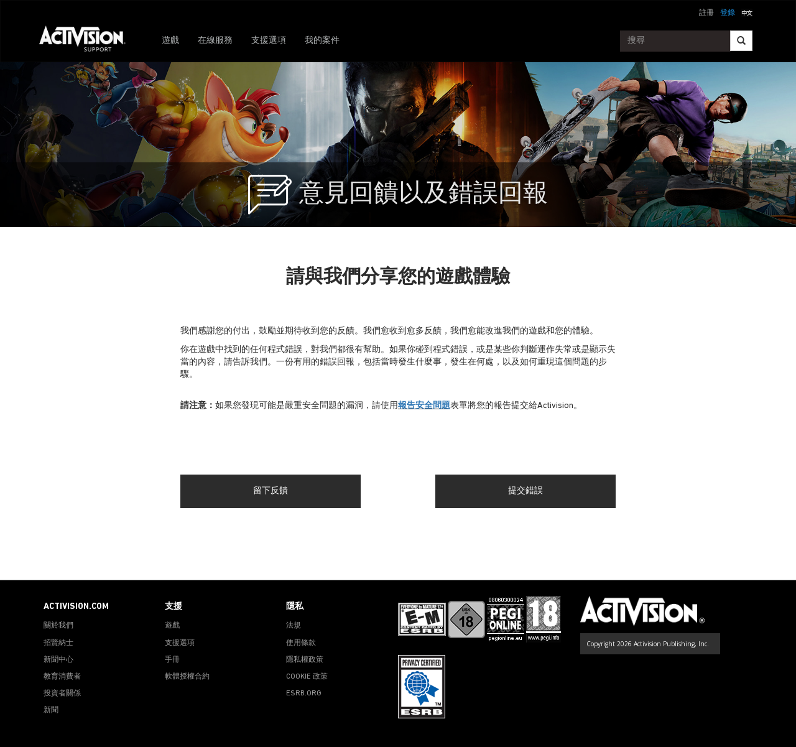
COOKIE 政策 (307, 676)
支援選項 (268, 40)
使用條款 (301, 643)
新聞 (51, 710)
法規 (293, 625)
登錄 (727, 13)
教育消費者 (62, 676)
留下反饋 (270, 491)
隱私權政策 (304, 660)
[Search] (741, 40)
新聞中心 (58, 660)
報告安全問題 (424, 406)
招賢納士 (58, 643)
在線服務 (215, 40)
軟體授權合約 (187, 676)
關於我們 (58, 625)
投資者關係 (62, 693)
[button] (746, 12)
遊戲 (170, 40)
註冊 (706, 13)
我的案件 (322, 40)
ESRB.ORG (304, 693)
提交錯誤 (525, 491)
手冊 (172, 660)
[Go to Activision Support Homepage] (88, 41)
